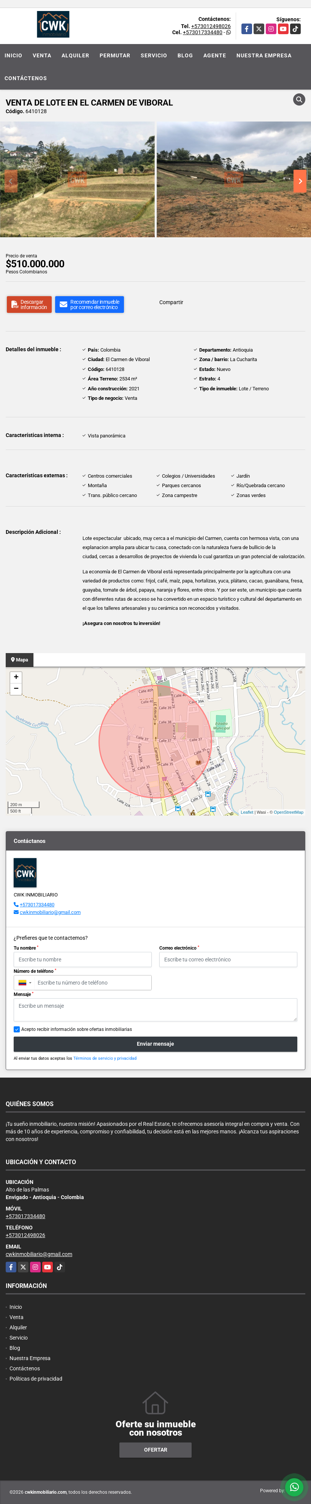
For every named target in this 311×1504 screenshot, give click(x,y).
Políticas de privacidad (36, 1379)
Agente (214, 55)
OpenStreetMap (288, 812)
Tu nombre (26, 948)
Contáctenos (26, 78)
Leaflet (247, 812)
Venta (42, 55)
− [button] (16, 689)
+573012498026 (211, 26)
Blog (185, 55)
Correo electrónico (179, 948)
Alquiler (75, 55)
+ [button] (16, 677)
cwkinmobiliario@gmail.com (50, 912)
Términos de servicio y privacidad (104, 1058)
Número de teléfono (35, 971)
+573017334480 (202, 32)
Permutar (115, 55)
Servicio (154, 55)
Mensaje (23, 994)
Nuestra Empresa (264, 55)
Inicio (13, 55)
